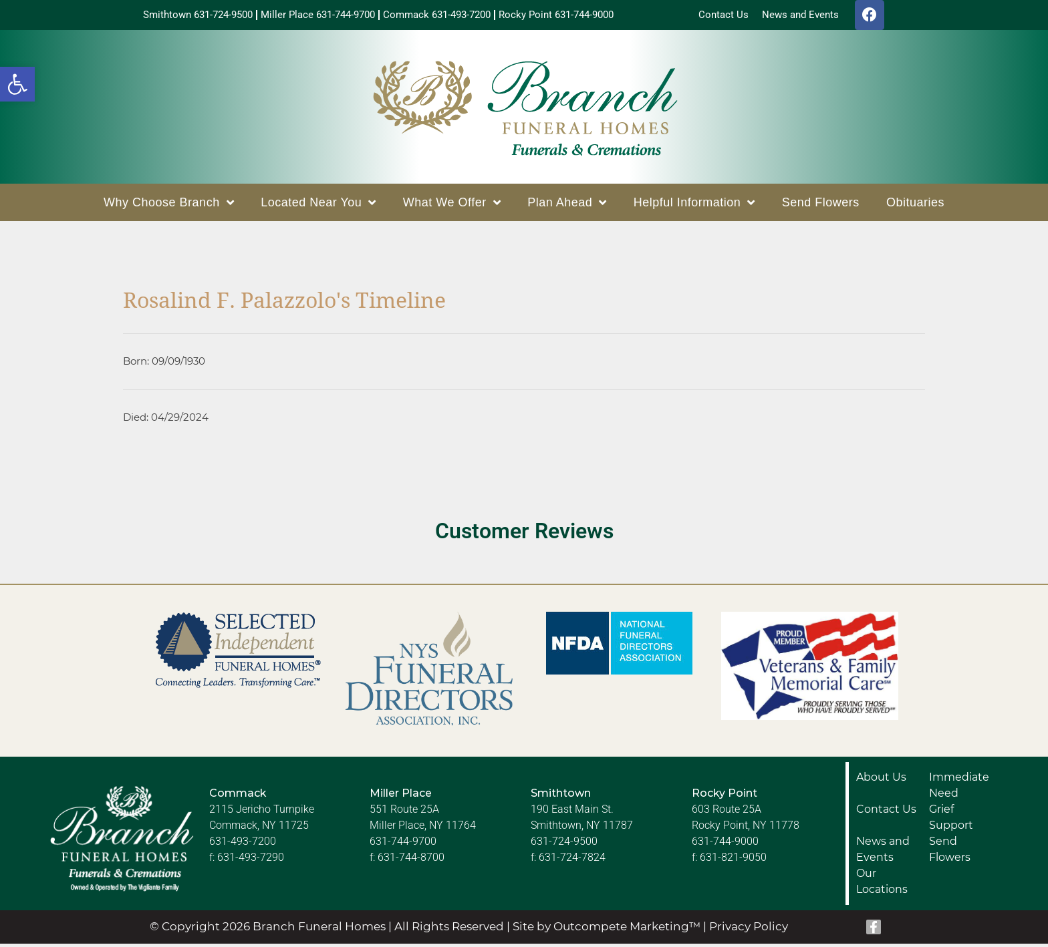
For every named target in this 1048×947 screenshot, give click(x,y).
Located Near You (318, 205)
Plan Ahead (567, 205)
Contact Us (886, 812)
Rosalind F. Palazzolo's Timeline (284, 304)
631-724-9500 (564, 844)
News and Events (883, 852)
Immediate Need (959, 788)
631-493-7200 (242, 844)
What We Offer (452, 205)
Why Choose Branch (169, 205)
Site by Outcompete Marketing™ (606, 929)
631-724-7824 (572, 860)
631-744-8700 (411, 860)
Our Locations (882, 884)
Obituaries (915, 205)
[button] (17, 84)
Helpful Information (694, 205)
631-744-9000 (725, 844)
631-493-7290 (250, 860)
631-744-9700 (403, 844)
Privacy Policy (748, 929)
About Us (881, 780)
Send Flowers (821, 205)
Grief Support (951, 820)
